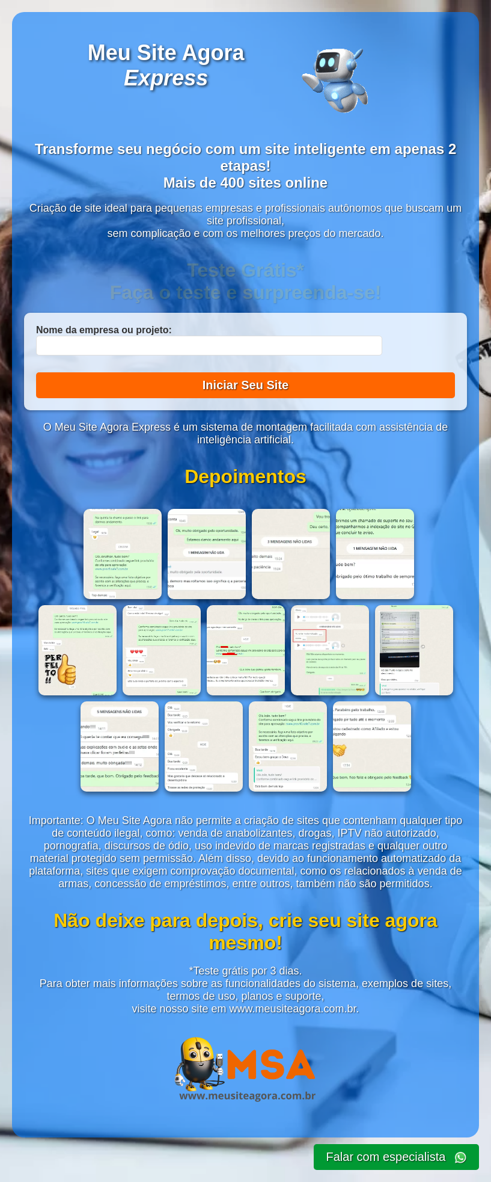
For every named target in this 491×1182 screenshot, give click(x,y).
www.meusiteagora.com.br (292, 1009)
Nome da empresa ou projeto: (104, 330)
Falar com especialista (396, 1157)
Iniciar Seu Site (245, 385)
